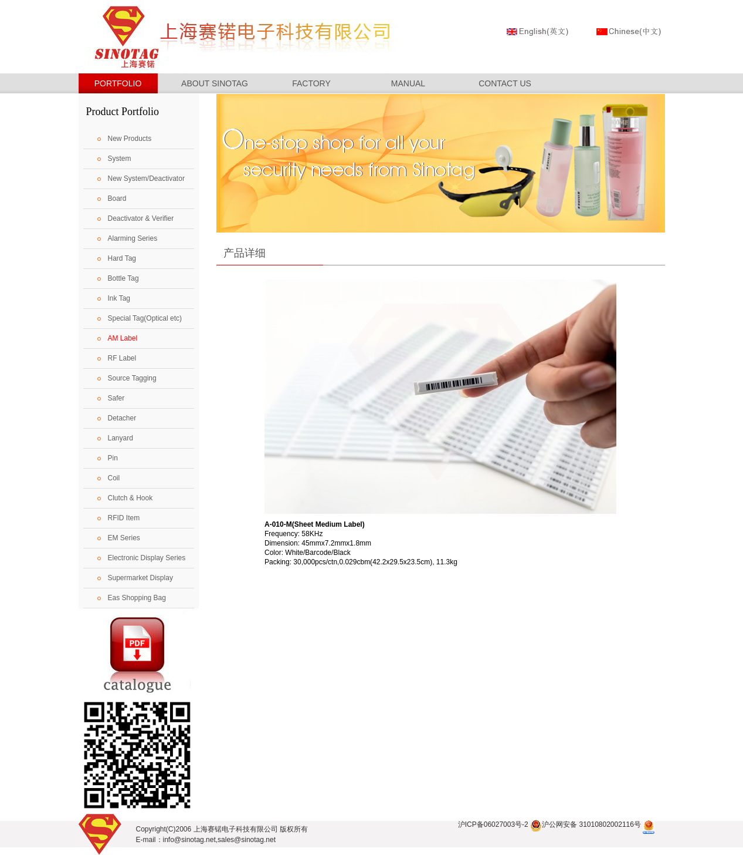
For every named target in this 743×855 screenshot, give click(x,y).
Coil (114, 478)
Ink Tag (119, 298)
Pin (113, 458)
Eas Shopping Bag (137, 598)
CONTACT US (505, 83)
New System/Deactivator (146, 178)
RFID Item (124, 518)
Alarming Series (133, 238)
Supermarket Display (140, 578)
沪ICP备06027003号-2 (493, 824)
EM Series (124, 538)
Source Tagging (132, 378)
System (119, 158)
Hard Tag (122, 258)
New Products (130, 138)
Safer (116, 398)
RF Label (122, 358)
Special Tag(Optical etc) (145, 318)
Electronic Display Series (147, 558)
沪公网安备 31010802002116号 (585, 824)
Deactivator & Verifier (141, 218)
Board (117, 198)
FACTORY (311, 83)
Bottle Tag (123, 278)
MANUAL (408, 83)
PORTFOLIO (118, 83)
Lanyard (120, 438)
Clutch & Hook (130, 498)
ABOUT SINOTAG (214, 83)
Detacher (122, 418)
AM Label (123, 338)
